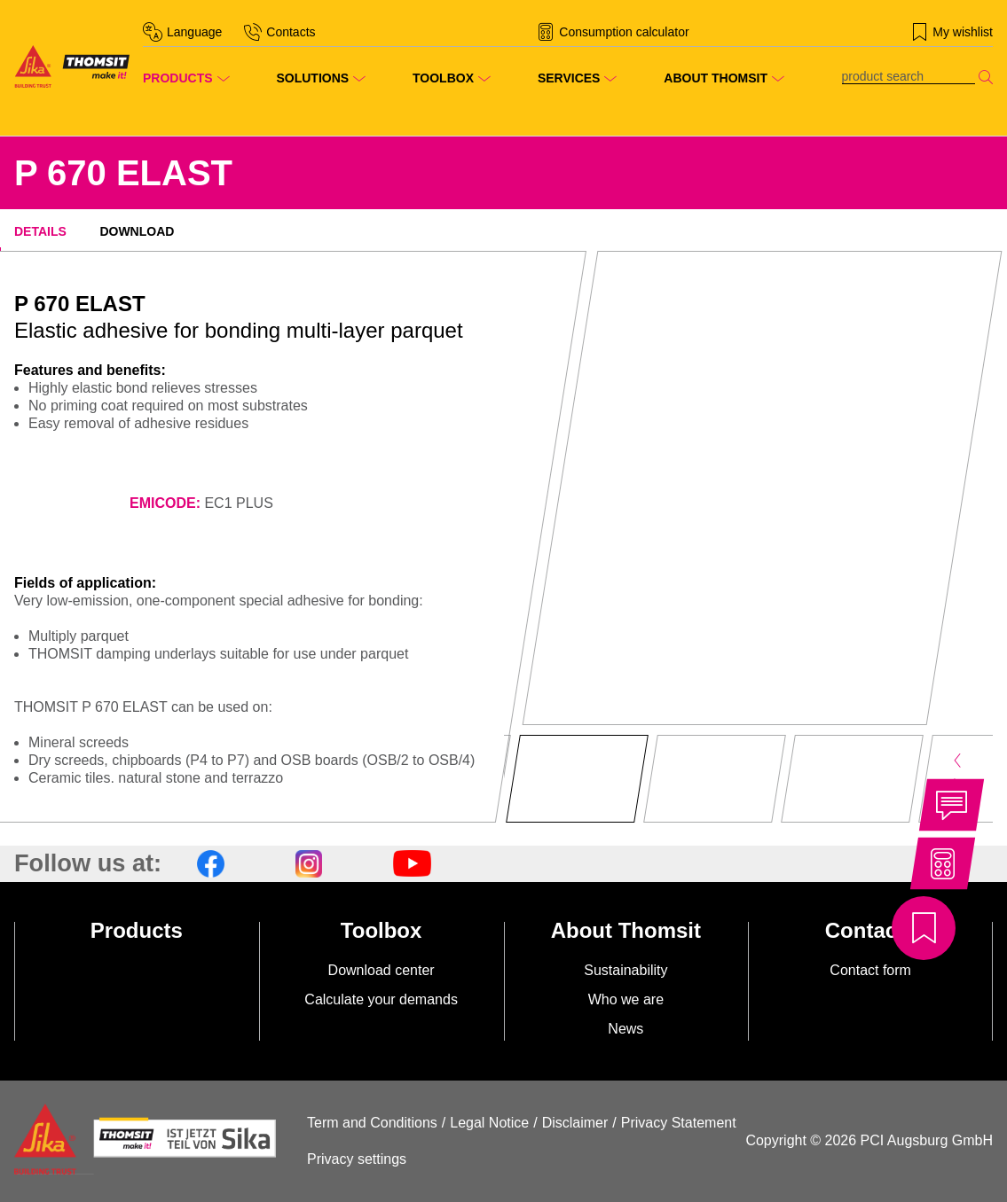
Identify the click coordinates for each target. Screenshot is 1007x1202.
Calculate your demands (381, 999)
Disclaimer (575, 1122)
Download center (381, 970)
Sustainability (625, 970)
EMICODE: (165, 503)
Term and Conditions (372, 1122)
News (625, 1028)
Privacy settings (356, 1159)
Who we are (626, 999)
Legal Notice (489, 1122)
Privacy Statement (678, 1122)
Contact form (870, 970)
